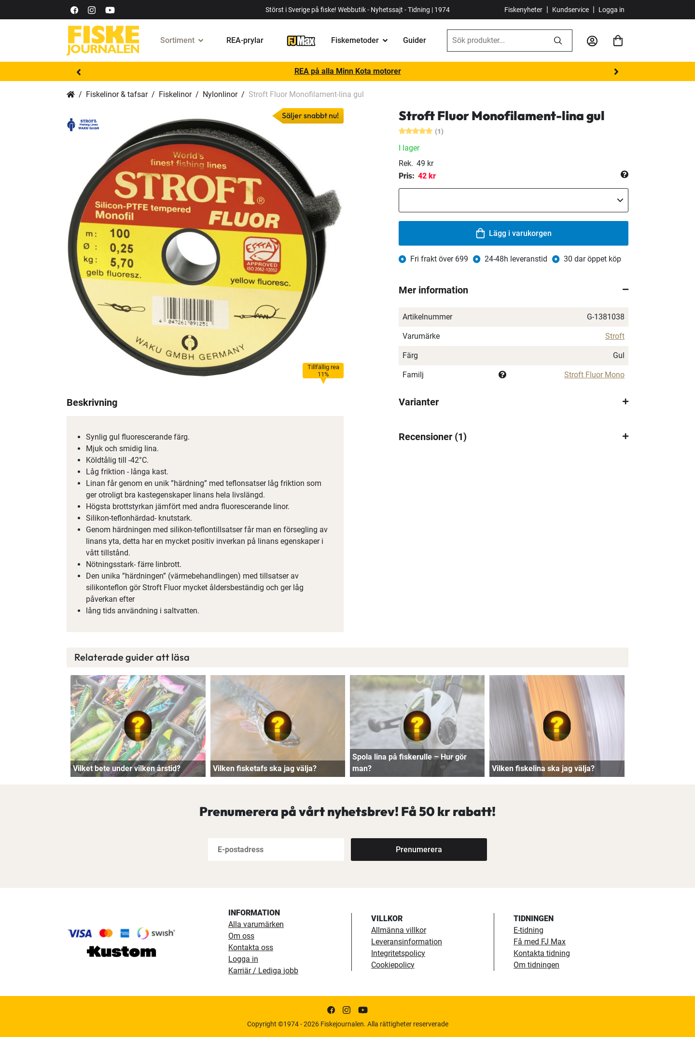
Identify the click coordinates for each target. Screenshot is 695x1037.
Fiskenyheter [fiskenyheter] (523, 10)
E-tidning (528, 930)
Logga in (611, 10)
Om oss (241, 935)
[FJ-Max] (301, 40)
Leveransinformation (406, 941)
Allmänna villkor (398, 930)
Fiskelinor (175, 94)
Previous (78, 72)
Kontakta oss (250, 947)
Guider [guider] (414, 40)
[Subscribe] (419, 849)
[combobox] (495, 40)
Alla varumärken (256, 924)
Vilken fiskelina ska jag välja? (543, 768)
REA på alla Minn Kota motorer (347, 71)
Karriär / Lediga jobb (263, 970)
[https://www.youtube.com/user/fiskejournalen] (110, 9)
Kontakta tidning (542, 953)
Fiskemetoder (355, 40)
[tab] (513, 290)
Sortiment (177, 40)
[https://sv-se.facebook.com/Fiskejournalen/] (74, 9)
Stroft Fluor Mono (594, 374)
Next (616, 72)
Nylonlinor (220, 94)
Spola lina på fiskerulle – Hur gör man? (409, 762)
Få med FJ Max (540, 941)
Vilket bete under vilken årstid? (127, 768)
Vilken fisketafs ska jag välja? (265, 768)
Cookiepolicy (393, 964)
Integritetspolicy (398, 953)
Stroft (615, 336)
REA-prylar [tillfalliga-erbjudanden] (245, 40)
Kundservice (570, 10)
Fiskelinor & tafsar (117, 94)
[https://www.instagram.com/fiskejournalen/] (92, 9)
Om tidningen (536, 964)
